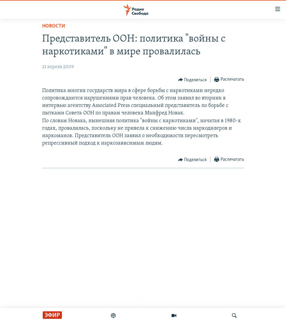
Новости (53, 26)
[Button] (192, 79)
